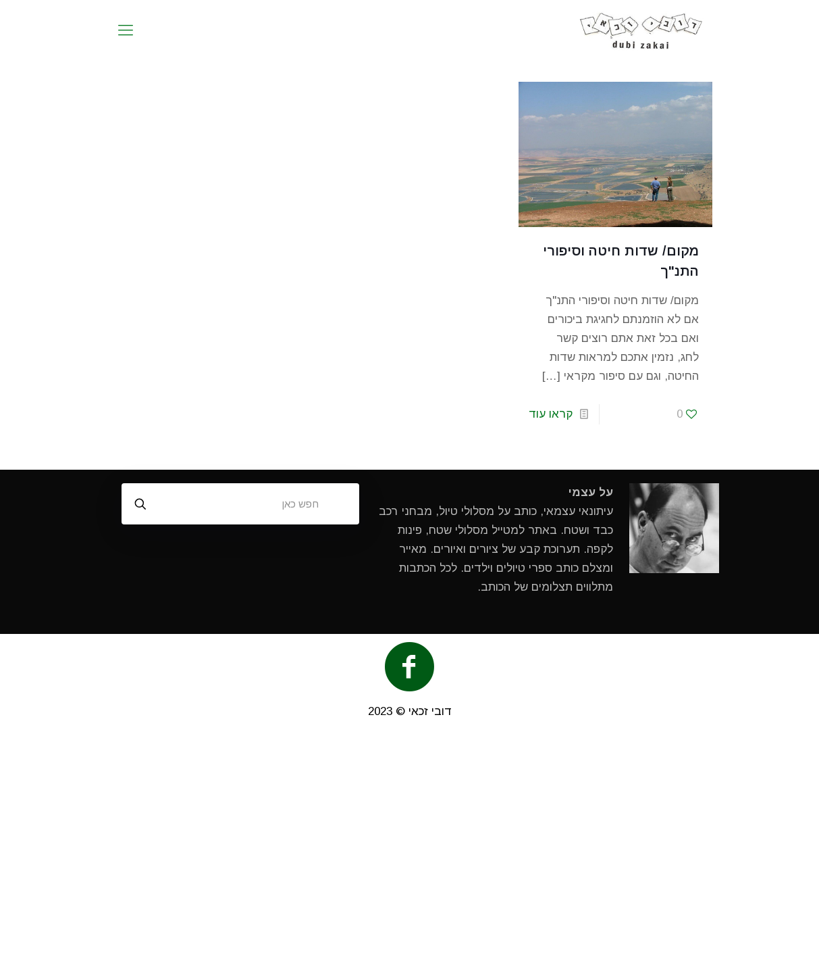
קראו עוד (551, 414)
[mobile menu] (125, 30)
